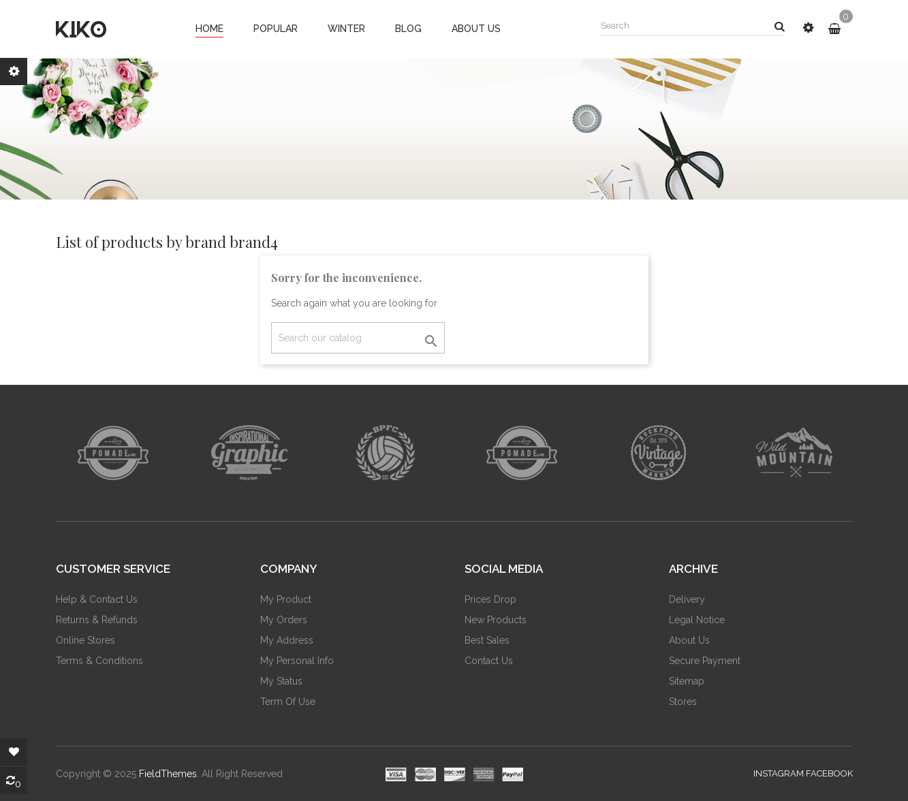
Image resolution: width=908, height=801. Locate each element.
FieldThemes (168, 773)
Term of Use (287, 701)
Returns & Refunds (97, 619)
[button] (808, 28)
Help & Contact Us (97, 599)
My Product (285, 599)
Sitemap (686, 681)
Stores (683, 701)
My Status (281, 681)
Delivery (687, 599)
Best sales (487, 640)
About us (689, 640)
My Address (286, 640)
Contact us (489, 660)
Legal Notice (697, 619)
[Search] (358, 338)
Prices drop (490, 599)
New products (496, 619)
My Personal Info (297, 660)
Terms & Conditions (99, 660)
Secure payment (704, 660)
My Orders (283, 619)
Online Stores (85, 640)
